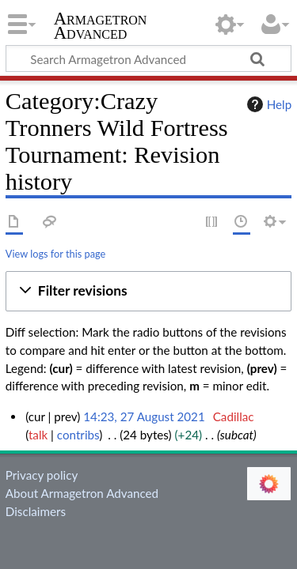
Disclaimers (36, 511)
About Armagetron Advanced (82, 493)
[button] (148, 291)
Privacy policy (42, 475)
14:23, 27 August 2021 (143, 416)
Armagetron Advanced (100, 27)
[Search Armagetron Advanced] (148, 58)
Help (267, 104)
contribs (78, 435)
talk (38, 435)
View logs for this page (55, 253)
